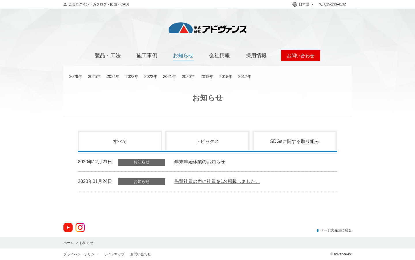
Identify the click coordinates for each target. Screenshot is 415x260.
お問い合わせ (140, 254)
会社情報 (219, 55)
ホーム (68, 243)
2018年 (225, 76)
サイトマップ (114, 254)
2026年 (75, 76)
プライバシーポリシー (80, 254)
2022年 (150, 76)
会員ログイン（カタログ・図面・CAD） (100, 4)
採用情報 (256, 55)
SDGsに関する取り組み (294, 141)
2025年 (94, 76)
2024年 (113, 76)
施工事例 (147, 55)
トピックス (207, 141)
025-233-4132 (335, 4)
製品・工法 (108, 55)
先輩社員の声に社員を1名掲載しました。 (217, 181)
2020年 (188, 76)
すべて (120, 141)
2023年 (131, 76)
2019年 (207, 76)
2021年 (169, 76)
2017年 (244, 76)
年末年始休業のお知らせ (199, 161)
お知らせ (183, 55)
